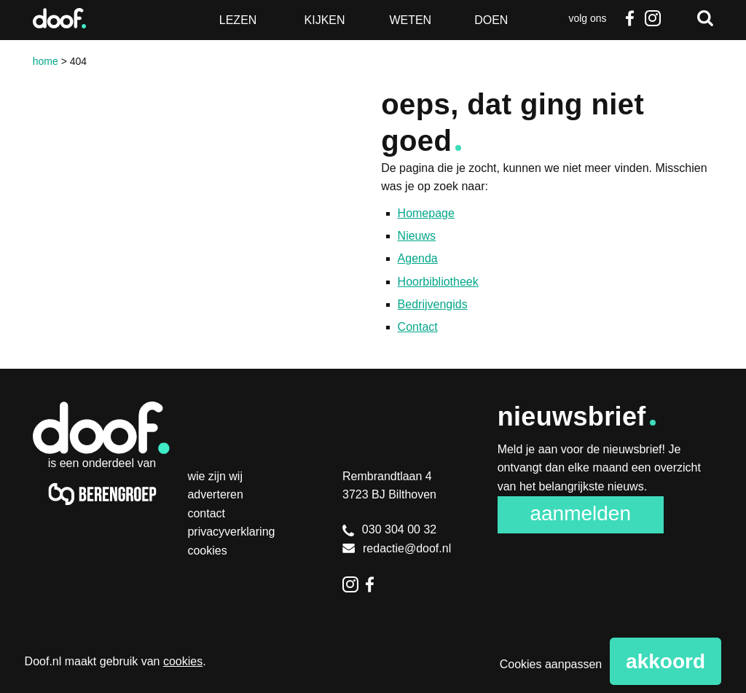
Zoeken (705, 18)
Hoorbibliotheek (438, 281)
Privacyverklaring (231, 531)
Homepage (426, 213)
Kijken (325, 20)
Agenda (418, 258)
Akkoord (665, 661)
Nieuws (417, 236)
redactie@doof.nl (396, 548)
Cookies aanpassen (551, 664)
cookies (183, 661)
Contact (418, 327)
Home (45, 61)
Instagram (653, 18)
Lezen (238, 20)
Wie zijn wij (215, 476)
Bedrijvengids (433, 304)
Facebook (629, 18)
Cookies (207, 550)
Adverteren (215, 494)
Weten (410, 20)
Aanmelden (580, 513)
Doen (491, 20)
